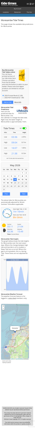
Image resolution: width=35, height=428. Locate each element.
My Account (17, 9)
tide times (8, 3)
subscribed (12, 298)
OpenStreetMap (19, 358)
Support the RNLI (22, 112)
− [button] (3, 308)
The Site (29, 12)
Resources (17, 12)
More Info (17, 102)
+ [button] (3, 306)
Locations (6, 12)
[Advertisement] (17, 46)
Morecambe (15, 328)
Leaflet (12, 358)
